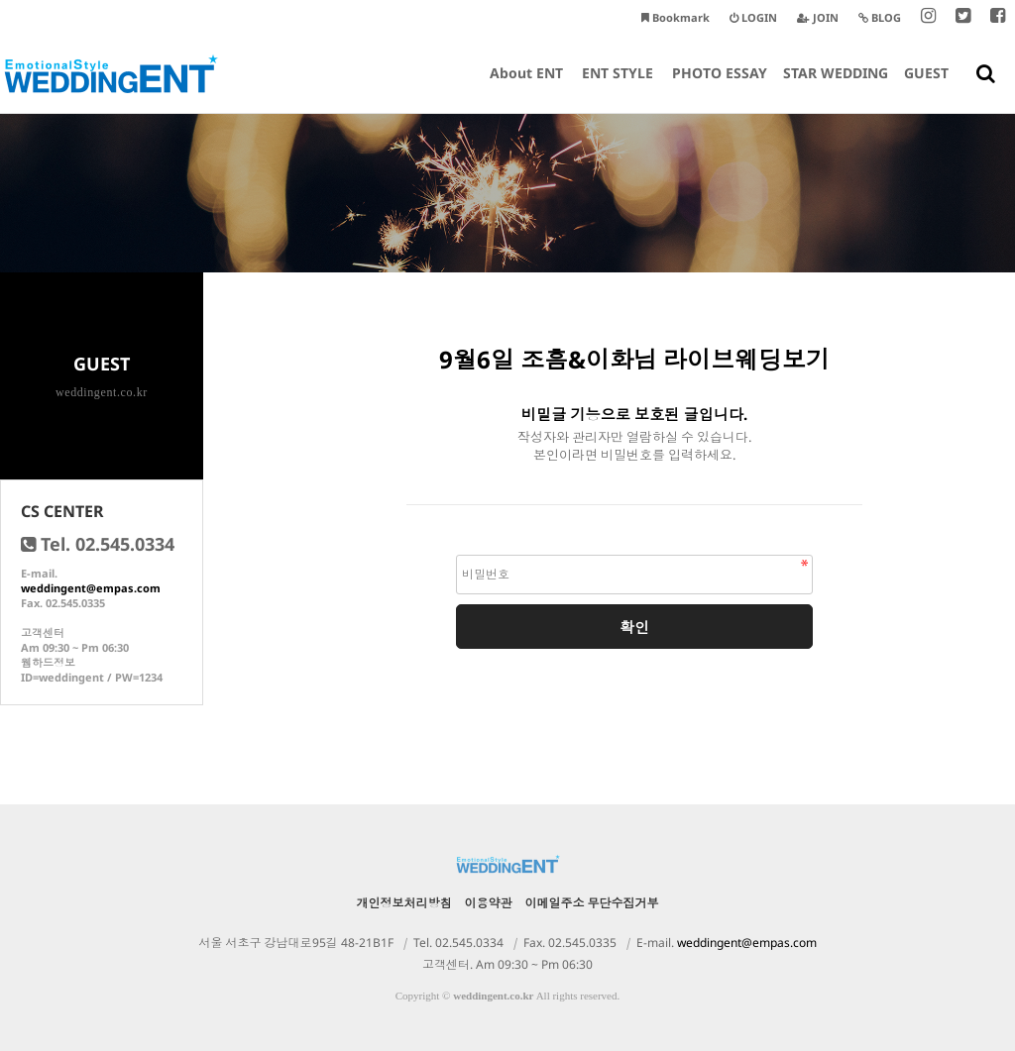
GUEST (926, 88)
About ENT (526, 88)
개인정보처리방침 (404, 902)
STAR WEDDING (835, 88)
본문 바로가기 (0, 0)
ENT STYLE (617, 88)
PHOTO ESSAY (719, 88)
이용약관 (488, 902)
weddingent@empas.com (91, 587)
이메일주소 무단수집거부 (592, 902)
